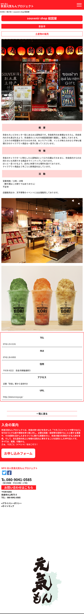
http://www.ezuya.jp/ (13, 396)
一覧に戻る (42, 413)
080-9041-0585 (19, 479)
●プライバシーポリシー (11, 503)
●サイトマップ (7, 506)
